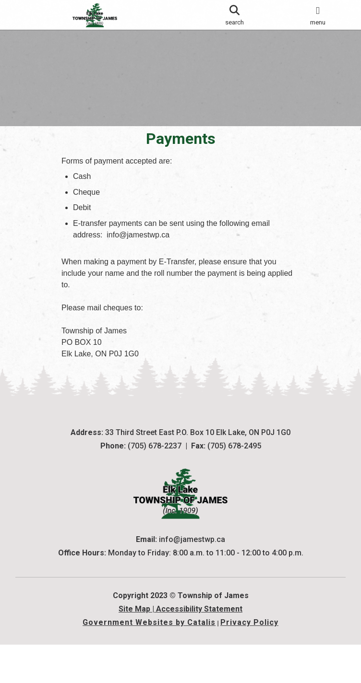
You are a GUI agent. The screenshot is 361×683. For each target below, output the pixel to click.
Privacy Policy (249, 660)
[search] (234, 15)
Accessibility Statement (199, 647)
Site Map (134, 647)
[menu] (317, 15)
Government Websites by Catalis (149, 660)
